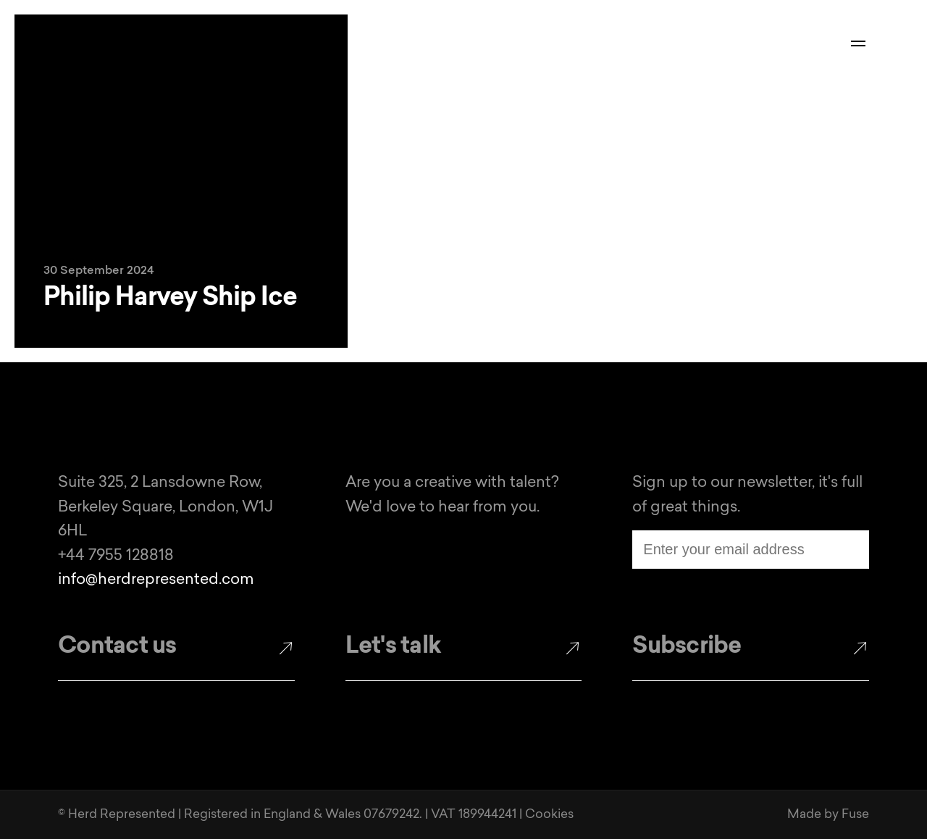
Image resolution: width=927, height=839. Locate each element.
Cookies (549, 815)
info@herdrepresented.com (156, 580)
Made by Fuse (828, 815)
